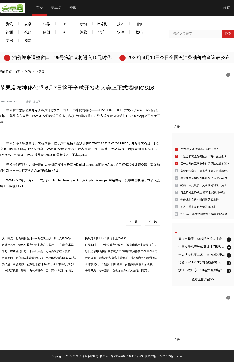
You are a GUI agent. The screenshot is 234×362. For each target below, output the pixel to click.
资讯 (72, 8)
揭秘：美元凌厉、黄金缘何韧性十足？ (203, 185)
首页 (39, 8)
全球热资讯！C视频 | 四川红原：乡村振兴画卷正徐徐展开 (120, 264)
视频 (27, 32)
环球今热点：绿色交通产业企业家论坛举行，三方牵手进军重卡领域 (43, 244)
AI (64, 32)
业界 (46, 24)
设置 (226, 8)
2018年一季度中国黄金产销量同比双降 (203, 214)
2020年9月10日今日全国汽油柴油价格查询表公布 (179, 57)
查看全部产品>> (203, 279)
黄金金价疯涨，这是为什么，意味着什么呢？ (205, 170)
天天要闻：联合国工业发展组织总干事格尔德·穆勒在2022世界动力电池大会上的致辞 (53, 257)
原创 (46, 32)
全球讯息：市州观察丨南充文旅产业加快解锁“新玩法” (117, 270)
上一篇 (133, 222)
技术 (120, 24)
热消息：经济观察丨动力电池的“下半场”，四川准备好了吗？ (38, 264)
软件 (120, 32)
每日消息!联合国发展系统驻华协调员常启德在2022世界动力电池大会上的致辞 (132, 251)
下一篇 (152, 222)
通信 (139, 24)
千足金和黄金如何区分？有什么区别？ (203, 156)
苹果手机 (83, 198)
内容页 (40, 71)
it (65, 24)
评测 (9, 32)
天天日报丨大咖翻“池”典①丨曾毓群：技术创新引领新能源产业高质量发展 (129, 257)
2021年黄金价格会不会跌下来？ (199, 149)
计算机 (102, 24)
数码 (139, 32)
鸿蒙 (83, 32)
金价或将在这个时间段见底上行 (199, 199)
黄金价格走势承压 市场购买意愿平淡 (202, 192)
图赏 (27, 40)
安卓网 (56, 8)
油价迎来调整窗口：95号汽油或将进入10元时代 (62, 57)
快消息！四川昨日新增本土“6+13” (105, 238)
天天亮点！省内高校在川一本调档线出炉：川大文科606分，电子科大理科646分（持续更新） (58, 238)
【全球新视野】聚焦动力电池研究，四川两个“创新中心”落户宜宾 (41, 270)
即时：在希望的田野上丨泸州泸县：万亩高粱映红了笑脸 (36, 251)
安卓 (27, 24)
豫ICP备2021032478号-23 (127, 356)
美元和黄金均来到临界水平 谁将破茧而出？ (205, 178)
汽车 (101, 32)
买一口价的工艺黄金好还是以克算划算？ (205, 163)
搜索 (228, 33)
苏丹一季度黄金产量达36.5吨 (198, 206)
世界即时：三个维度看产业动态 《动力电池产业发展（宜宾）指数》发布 (129, 244)
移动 (83, 24)
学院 (9, 40)
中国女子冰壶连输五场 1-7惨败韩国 (203, 246)
